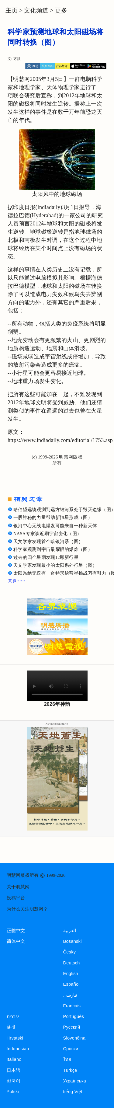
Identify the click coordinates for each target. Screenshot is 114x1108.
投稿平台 (16, 897)
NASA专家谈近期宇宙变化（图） (47, 533)
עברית (13, 1016)
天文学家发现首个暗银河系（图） (48, 541)
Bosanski (72, 941)
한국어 (14, 1080)
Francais (72, 1005)
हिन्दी (11, 1027)
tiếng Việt (72, 1091)
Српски (70, 1048)
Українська (74, 1080)
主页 (11, 10)
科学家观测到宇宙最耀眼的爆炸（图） (52, 549)
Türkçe (70, 1070)
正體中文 (16, 930)
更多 (61, 10)
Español (71, 984)
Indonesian (18, 1048)
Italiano (14, 1059)
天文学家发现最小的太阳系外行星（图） (55, 565)
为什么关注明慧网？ (27, 909)
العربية (69, 930)
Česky (69, 951)
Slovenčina (74, 1038)
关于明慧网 (18, 886)
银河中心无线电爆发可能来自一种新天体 (55, 525)
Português (73, 1016)
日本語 (14, 1070)
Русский (71, 1027)
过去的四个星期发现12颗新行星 (45, 557)
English (70, 973)
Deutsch (71, 962)
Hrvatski (15, 1038)
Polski (13, 1091)
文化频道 (36, 10)
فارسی (70, 995)
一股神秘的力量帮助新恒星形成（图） (52, 517)
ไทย (67, 1059)
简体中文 (16, 941)
